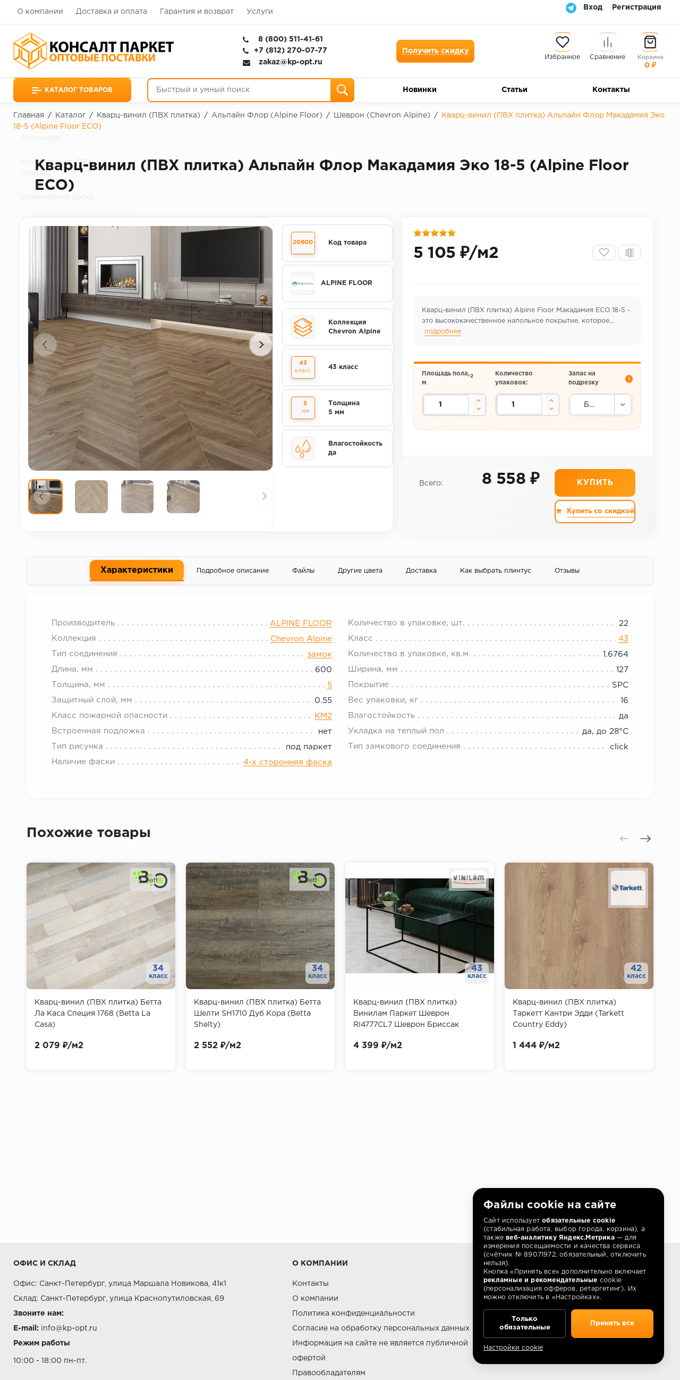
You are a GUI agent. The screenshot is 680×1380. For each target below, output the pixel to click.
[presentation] (45, 344)
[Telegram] (571, 7)
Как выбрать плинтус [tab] (495, 573)
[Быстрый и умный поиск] (250, 90)
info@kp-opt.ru (69, 1328)
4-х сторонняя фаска (287, 767)
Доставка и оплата (111, 12)
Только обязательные (524, 1321)
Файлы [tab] (303, 573)
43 (619, 643)
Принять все (612, 1321)
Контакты (611, 90)
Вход (592, 7)
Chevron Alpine (301, 643)
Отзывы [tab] (567, 573)
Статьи (515, 90)
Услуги (259, 12)
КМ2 (323, 720)
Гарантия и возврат (197, 12)
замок (319, 659)
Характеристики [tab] (136, 572)
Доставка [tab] (421, 573)
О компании (40, 12)
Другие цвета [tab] (360, 573)
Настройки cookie (513, 1348)
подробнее (444, 333)
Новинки (420, 90)
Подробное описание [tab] (233, 573)
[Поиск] (342, 90)
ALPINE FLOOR (301, 628)
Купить (595, 485)
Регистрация (636, 7)
